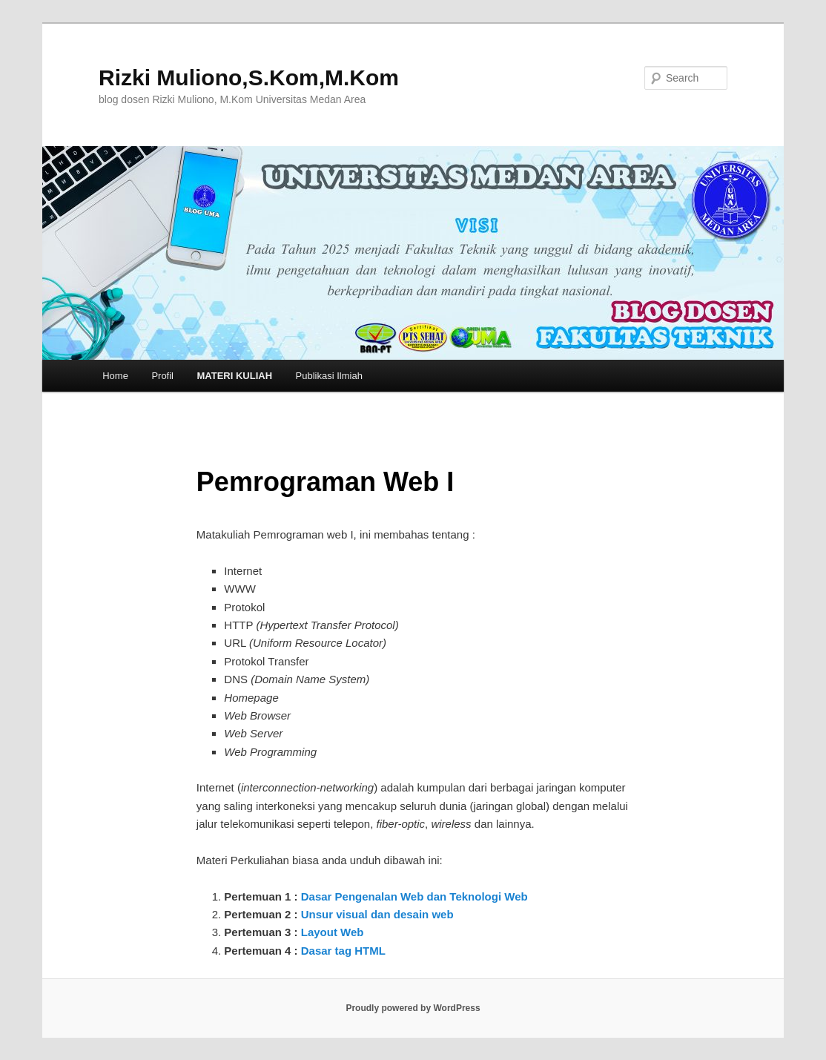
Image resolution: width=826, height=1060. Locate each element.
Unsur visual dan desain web (377, 914)
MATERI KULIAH (235, 375)
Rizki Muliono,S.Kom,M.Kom (249, 77)
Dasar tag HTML (342, 950)
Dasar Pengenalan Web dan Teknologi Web (414, 896)
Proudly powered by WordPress (413, 1008)
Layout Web (332, 932)
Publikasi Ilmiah (329, 375)
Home (115, 375)
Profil (162, 375)
